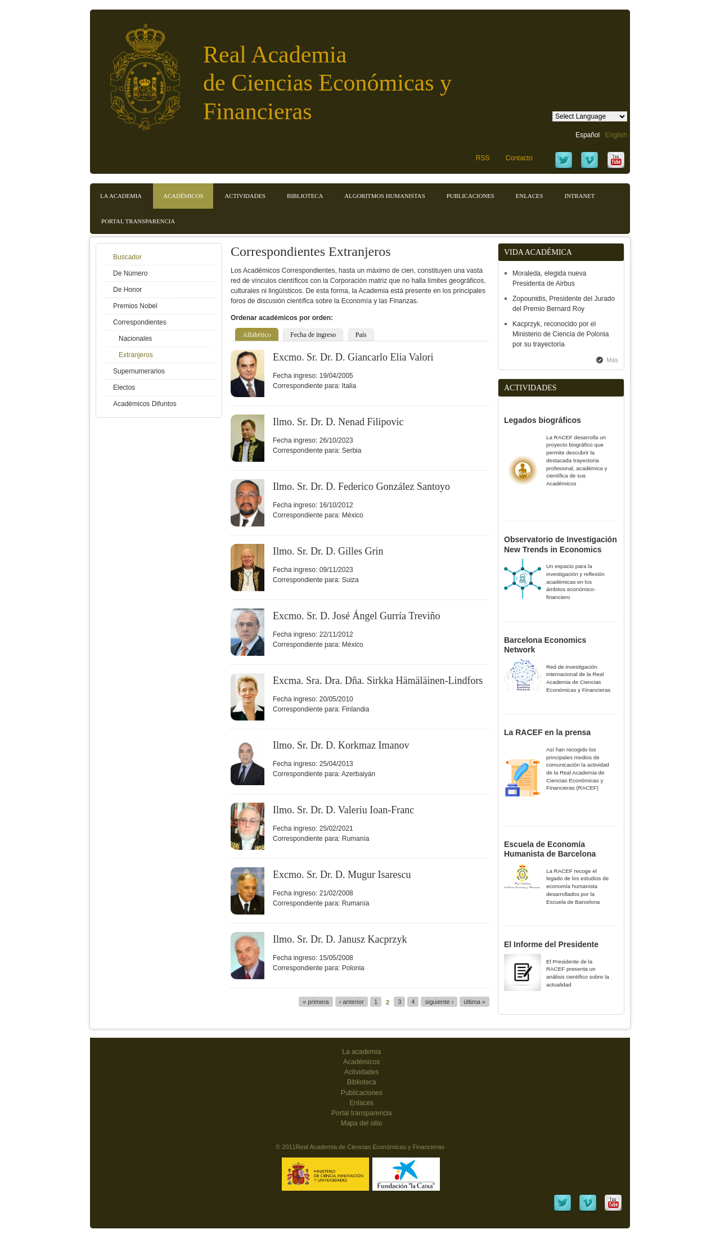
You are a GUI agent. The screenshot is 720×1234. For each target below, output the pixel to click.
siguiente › (439, 1001)
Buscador (127, 257)
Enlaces (529, 195)
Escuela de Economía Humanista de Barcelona (550, 849)
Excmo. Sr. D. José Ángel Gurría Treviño (356, 615)
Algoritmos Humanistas (384, 195)
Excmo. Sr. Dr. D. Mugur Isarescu (342, 874)
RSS (483, 158)
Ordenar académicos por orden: (282, 318)
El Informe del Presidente (551, 944)
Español (587, 135)
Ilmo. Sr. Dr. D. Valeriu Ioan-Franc (343, 810)
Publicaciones (470, 195)
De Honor (127, 290)
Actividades (245, 195)
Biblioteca (305, 195)
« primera (316, 1001)
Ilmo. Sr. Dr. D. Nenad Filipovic (338, 421)
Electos (124, 387)
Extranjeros (136, 355)
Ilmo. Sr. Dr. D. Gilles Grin (328, 551)
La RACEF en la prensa (547, 732)
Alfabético (256, 335)
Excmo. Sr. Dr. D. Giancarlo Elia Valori (353, 357)
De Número (130, 273)
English (616, 135)
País (361, 335)
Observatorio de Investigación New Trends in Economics (560, 544)
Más (612, 360)
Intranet (579, 195)
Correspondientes (139, 322)
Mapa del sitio (361, 1123)
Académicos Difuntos (145, 404)
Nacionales (135, 339)
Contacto (519, 158)
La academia (361, 1052)
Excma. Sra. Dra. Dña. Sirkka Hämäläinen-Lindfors (378, 680)
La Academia (121, 195)
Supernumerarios (139, 371)
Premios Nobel (135, 306)
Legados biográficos (542, 420)
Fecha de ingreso (313, 335)
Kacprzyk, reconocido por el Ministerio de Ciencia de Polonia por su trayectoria (560, 334)
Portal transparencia (138, 221)
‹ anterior (351, 1001)
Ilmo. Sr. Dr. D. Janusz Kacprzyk (340, 939)
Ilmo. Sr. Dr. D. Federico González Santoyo (361, 486)
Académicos (183, 195)
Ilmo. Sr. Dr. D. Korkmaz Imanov (341, 745)
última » (474, 1001)
